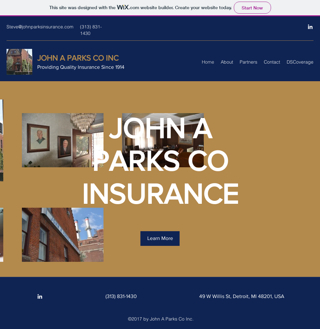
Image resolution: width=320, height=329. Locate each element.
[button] (160, 238)
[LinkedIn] (310, 26)
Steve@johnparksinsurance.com (40, 27)
